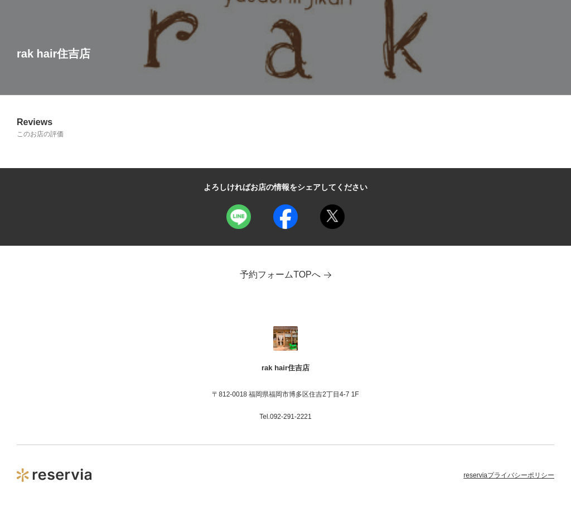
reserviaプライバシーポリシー (508, 475)
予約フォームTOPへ (285, 274)
